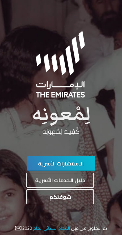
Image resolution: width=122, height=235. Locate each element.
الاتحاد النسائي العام (51, 228)
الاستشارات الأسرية (61, 163)
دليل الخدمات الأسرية (60, 180)
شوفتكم (60, 197)
